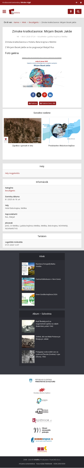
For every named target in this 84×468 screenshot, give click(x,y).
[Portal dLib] (42, 411)
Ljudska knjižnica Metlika (57, 36)
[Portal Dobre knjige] (42, 440)
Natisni (33, 103)
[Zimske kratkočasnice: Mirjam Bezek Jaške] (42, 72)
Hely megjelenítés (12, 173)
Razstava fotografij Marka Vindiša (46, 266)
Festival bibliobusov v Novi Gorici (46, 281)
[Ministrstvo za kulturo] (42, 381)
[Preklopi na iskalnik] (78, 11)
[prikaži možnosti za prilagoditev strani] (76, 2)
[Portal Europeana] (42, 401)
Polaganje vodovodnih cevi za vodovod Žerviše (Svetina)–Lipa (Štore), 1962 (47, 355)
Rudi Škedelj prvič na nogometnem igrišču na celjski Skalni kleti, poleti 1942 (48, 324)
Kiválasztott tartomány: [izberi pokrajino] (17, 2)
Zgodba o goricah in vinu (22, 146)
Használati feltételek (44, 464)
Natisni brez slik (47, 103)
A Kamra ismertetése (27, 464)
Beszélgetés (10, 191)
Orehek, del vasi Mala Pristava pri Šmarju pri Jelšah (48, 338)
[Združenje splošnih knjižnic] (42, 449)
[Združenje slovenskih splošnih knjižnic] (42, 421)
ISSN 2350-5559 (59, 464)
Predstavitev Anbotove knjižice (61, 146)
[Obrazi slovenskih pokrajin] (42, 430)
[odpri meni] (4, 12)
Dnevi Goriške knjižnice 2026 (47, 295)
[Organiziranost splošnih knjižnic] (42, 391)
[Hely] (71, 11)
